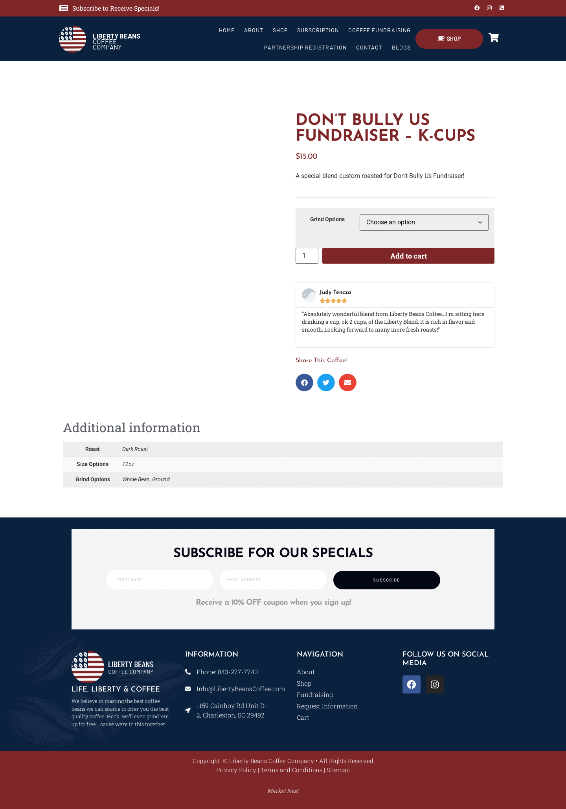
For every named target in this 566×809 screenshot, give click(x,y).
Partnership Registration (305, 47)
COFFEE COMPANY (116, 41)
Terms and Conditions (291, 770)
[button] (304, 382)
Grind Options (327, 219)
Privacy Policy (236, 770)
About (253, 30)
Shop (280, 30)
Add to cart (408, 255)
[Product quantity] (307, 256)
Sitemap (338, 770)
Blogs (401, 47)
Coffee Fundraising (379, 30)
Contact (369, 47)
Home (227, 30)
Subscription (318, 30)
